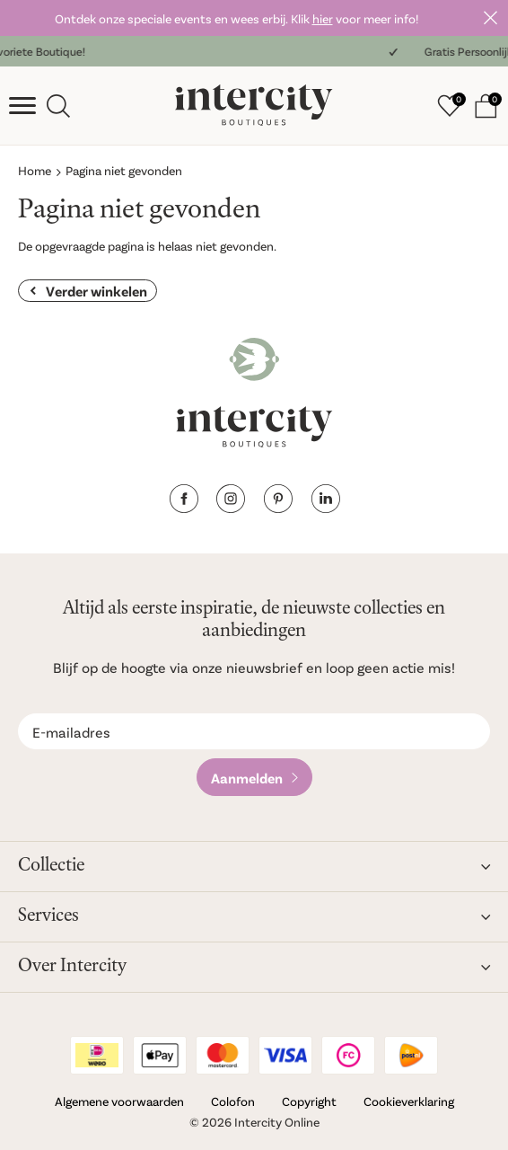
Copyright (309, 1101)
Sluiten (490, 18)
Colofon (233, 1101)
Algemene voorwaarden (119, 1101)
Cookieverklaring (408, 1101)
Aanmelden (247, 777)
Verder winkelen (96, 290)
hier (322, 18)
